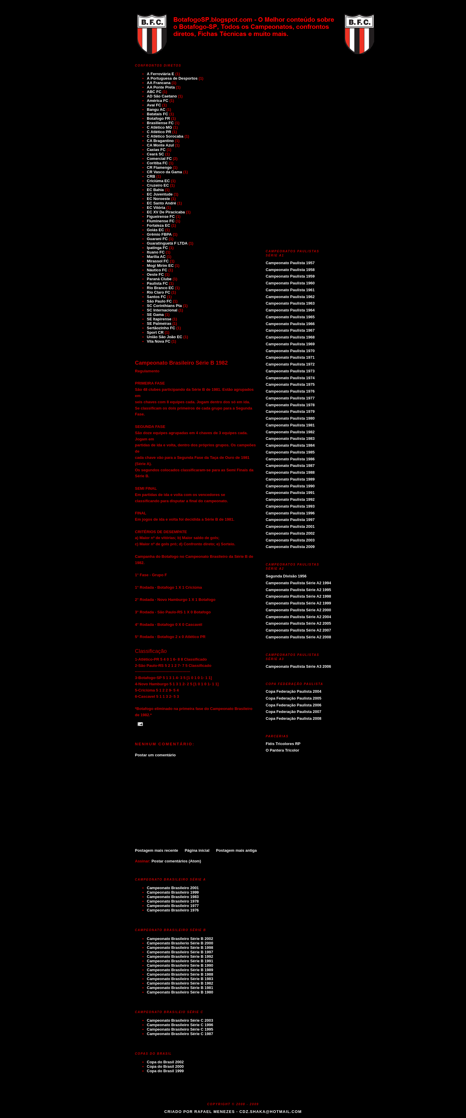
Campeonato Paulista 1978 (290, 405)
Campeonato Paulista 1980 (290, 418)
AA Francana (159, 83)
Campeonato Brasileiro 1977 (173, 905)
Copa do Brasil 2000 (165, 1066)
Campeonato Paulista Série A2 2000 (298, 610)
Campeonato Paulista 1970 (290, 351)
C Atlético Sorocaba (165, 136)
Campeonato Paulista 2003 (290, 540)
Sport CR (155, 332)
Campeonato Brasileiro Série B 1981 (180, 987)
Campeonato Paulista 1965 (290, 317)
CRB (151, 176)
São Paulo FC (159, 301)
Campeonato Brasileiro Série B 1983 (180, 979)
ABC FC (154, 91)
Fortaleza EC (158, 225)
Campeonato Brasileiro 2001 (173, 888)
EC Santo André (161, 203)
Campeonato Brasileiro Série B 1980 (180, 992)
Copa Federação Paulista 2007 (293, 711)
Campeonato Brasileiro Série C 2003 (180, 1020)
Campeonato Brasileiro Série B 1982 (181, 363)
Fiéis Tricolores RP (283, 743)
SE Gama (155, 314)
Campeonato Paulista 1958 (290, 269)
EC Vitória (156, 207)
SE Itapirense (159, 319)
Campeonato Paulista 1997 (290, 519)
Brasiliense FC (160, 123)
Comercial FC (159, 158)
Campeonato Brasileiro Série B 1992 (180, 956)
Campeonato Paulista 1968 (290, 337)
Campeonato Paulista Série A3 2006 (298, 666)
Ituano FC (156, 252)
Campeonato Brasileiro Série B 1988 (180, 974)
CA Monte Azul (160, 145)
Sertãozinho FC (161, 328)
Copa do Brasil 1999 (165, 1071)
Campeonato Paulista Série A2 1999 (298, 603)
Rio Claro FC (158, 292)
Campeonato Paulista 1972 (290, 364)
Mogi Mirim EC (160, 265)
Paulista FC (157, 283)
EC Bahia (155, 190)
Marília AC (156, 256)
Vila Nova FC (158, 341)
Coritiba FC (157, 163)
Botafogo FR (158, 118)
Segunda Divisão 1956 (286, 576)
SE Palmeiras (159, 323)
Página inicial (197, 850)
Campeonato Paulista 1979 (290, 411)
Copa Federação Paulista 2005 (293, 698)
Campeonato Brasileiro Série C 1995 (180, 1029)
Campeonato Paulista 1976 (290, 391)
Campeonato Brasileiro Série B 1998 (180, 947)
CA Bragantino (160, 140)
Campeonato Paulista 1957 (290, 263)
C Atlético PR (159, 132)
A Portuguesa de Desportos (172, 78)
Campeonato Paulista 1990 (290, 486)
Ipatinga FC (157, 247)
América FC (157, 100)
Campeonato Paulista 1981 (290, 425)
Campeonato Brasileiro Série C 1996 (180, 1025)
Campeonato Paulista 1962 (290, 297)
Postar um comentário (155, 755)
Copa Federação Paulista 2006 (293, 705)
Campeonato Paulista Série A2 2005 (298, 623)
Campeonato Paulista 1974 (290, 378)
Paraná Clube (159, 279)
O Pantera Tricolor (282, 750)
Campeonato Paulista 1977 (290, 398)
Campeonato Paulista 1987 (290, 465)
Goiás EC (155, 230)
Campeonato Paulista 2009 (290, 546)
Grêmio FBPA (159, 234)
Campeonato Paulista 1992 (290, 499)
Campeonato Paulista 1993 (290, 506)
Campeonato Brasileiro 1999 (173, 892)
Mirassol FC (158, 261)
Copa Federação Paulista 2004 (293, 691)
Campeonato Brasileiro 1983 (173, 897)
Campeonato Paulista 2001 (290, 526)
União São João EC (164, 337)
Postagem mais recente (156, 850)
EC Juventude (160, 194)
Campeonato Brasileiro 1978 (173, 901)
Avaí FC (154, 105)
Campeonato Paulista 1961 (290, 290)
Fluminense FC (160, 221)
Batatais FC (157, 114)
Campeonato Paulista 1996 (290, 513)
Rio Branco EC (160, 288)
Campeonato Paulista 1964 (290, 310)
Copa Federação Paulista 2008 (293, 718)
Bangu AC (156, 109)
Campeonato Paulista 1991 (290, 492)
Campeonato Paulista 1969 (290, 344)
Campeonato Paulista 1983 (290, 438)
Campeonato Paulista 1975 (290, 384)
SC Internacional (162, 310)
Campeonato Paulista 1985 (290, 452)
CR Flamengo (159, 167)
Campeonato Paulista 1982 (290, 432)
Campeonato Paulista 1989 (290, 479)
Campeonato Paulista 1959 (290, 276)
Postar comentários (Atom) (176, 861)
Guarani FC (157, 239)
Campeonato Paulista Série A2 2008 (298, 637)
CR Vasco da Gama (164, 172)
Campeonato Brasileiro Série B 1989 (180, 970)
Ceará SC (155, 154)
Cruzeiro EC (158, 185)
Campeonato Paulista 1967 (290, 330)
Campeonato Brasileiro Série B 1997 (180, 952)
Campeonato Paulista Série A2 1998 (298, 596)
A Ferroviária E (160, 74)
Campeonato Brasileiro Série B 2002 (180, 938)
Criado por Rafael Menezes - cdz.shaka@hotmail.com (233, 1111)
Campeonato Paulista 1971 (290, 357)
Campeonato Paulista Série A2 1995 (298, 590)
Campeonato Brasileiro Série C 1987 (180, 1034)
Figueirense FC (161, 216)
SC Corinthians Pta (164, 305)
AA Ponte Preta (161, 87)
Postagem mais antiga (236, 850)
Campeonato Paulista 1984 (290, 445)
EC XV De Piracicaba (166, 212)
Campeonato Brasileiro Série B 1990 (180, 965)
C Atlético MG (159, 127)
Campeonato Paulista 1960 (290, 283)
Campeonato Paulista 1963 (290, 303)
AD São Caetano (162, 96)
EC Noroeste (158, 198)
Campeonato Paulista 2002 (290, 533)
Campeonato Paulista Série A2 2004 (298, 617)
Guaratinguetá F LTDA (167, 243)
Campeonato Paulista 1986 (290, 459)
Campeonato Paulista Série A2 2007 (298, 630)
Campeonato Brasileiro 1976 (173, 910)
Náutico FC (157, 270)
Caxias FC (156, 149)
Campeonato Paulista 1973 (290, 371)
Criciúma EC (158, 181)
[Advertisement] (196, 802)
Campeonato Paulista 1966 (290, 324)
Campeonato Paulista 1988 (290, 472)
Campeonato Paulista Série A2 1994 (298, 583)
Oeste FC (155, 274)
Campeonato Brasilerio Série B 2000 (180, 943)
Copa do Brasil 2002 (165, 1062)
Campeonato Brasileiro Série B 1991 (180, 961)
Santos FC (156, 297)
